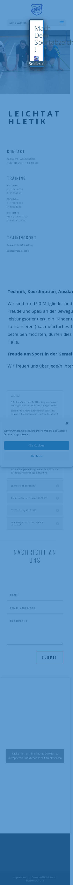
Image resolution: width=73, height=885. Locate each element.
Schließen (36, 63)
